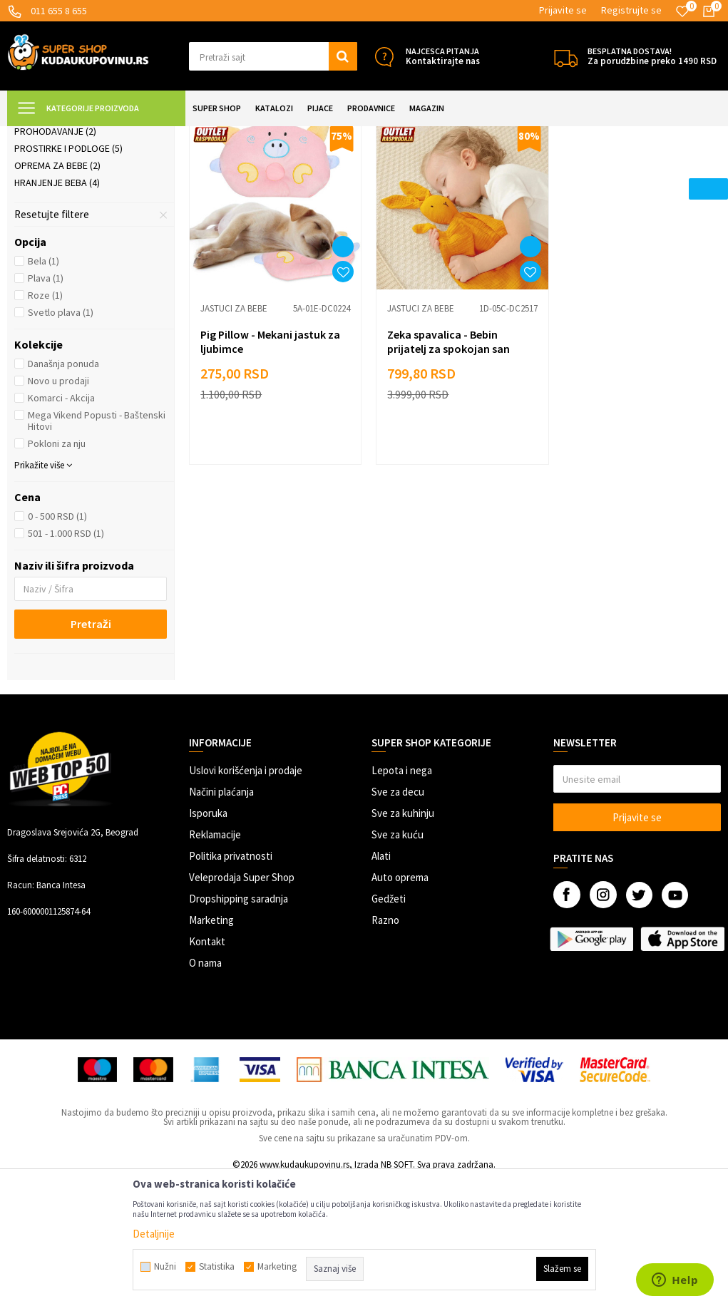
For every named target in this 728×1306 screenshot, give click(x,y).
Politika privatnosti (230, 982)
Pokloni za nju (57, 569)
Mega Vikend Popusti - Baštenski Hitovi (96, 547)
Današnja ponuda (63, 489)
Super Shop (106, 135)
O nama (205, 1089)
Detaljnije (154, 1233)
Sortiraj (640, 171)
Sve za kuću (397, 960)
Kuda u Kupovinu (40, 135)
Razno (385, 1046)
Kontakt (207, 1067)
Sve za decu (397, 917)
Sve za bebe (222, 135)
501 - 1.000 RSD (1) (66, 659)
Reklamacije (215, 960)
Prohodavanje (55, 257)
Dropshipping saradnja (238, 1024)
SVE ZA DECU (164, 135)
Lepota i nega (401, 896)
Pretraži (91, 750)
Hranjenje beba (57, 308)
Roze (45, 421)
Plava (45, 404)
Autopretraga (579, 171)
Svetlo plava (60, 438)
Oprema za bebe (57, 291)
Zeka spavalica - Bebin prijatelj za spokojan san (444, 462)
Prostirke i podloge (68, 274)
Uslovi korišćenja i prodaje (245, 896)
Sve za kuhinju (402, 939)
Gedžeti (388, 1024)
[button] (273, 56)
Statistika (217, 1267)
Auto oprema (400, 1003)
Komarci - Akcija (61, 524)
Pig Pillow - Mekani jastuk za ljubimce (270, 462)
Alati (381, 982)
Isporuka (208, 939)
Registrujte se (631, 10)
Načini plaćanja (221, 917)
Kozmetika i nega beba (72, 223)
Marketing (211, 1046)
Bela (43, 387)
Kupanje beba (51, 240)
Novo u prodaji (58, 506)
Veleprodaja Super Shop (241, 1003)
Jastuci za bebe (56, 206)
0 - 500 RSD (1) (57, 642)
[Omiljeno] (682, 11)
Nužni (165, 1267)
